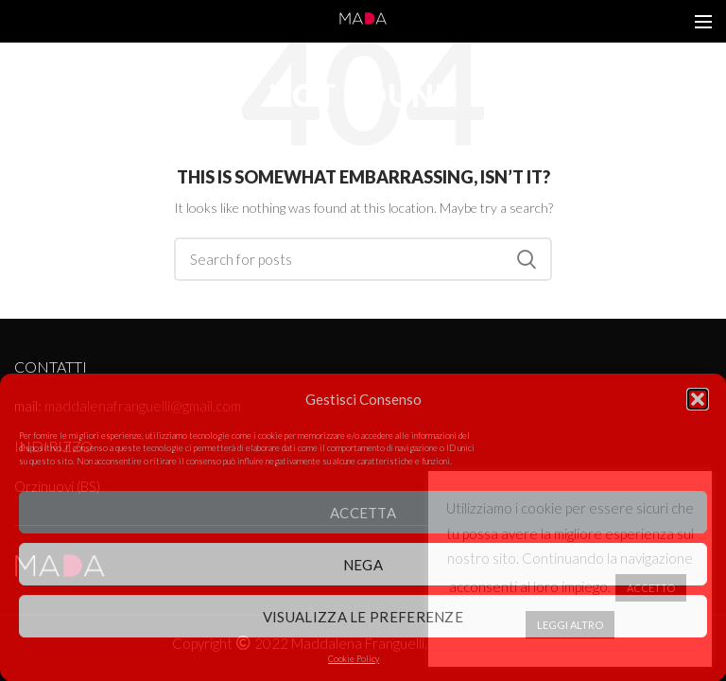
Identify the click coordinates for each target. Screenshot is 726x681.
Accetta (363, 512)
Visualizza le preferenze (363, 616)
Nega (363, 564)
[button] (697, 399)
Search (526, 259)
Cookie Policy (353, 659)
